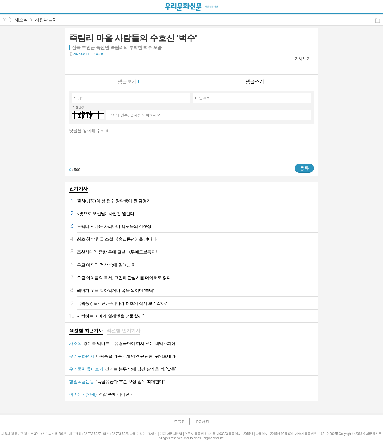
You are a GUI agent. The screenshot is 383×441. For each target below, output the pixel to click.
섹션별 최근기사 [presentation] (86, 330)
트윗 (84, 64)
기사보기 (302, 58)
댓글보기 (128, 81)
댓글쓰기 (254, 81)
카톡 (95, 64)
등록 (304, 168)
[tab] (86, 331)
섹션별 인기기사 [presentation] (123, 330)
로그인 (180, 421)
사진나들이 (46, 19)
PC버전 (202, 421)
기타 (105, 64)
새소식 (21, 19)
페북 (73, 64)
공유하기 (377, 20)
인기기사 (78, 188)
